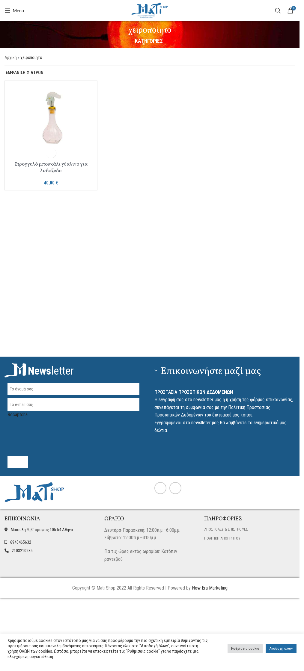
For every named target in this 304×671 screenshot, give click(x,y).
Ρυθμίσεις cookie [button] (245, 648)
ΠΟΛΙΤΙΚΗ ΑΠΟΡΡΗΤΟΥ (222, 538)
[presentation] (53, 430)
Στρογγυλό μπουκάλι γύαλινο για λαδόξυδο (51, 167)
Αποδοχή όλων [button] (281, 648)
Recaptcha (73, 427)
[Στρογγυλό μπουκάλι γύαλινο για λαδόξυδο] (51, 116)
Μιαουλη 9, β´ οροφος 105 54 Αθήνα (42, 529)
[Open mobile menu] (14, 10)
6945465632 (20, 542)
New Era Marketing (210, 588)
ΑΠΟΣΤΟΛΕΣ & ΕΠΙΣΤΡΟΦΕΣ (226, 529)
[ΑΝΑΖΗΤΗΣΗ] (278, 10)
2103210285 (22, 550)
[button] (51, 153)
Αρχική (10, 57)
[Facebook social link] (160, 488)
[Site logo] (150, 10)
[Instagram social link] (175, 488)
